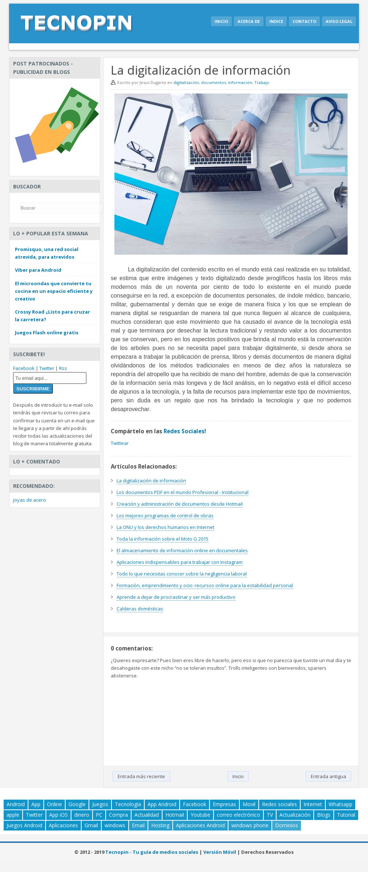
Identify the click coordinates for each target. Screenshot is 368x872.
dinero (81, 814)
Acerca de (249, 21)
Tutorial (346, 814)
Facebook (24, 368)
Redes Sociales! (185, 431)
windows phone (250, 825)
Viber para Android (38, 270)
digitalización (186, 82)
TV (270, 814)
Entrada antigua (328, 776)
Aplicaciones (63, 825)
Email (138, 825)
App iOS (58, 814)
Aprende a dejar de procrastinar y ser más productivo (176, 597)
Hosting (160, 825)
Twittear (120, 443)
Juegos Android (24, 825)
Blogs (323, 814)
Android (16, 804)
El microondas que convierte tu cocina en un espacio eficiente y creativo (54, 291)
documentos (213, 82)
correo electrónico (238, 814)
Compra (118, 814)
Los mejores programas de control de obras (165, 515)
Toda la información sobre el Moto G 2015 (162, 538)
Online (54, 804)
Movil (249, 804)
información (240, 82)
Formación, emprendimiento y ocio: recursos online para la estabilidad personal (205, 585)
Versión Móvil (219, 852)
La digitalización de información (151, 480)
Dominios (286, 825)
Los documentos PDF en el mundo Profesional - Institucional (182, 492)
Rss (63, 368)
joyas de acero (29, 500)
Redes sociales (279, 804)
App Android (162, 804)
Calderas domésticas (140, 608)
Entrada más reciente (141, 776)
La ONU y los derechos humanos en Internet (165, 527)
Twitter (46, 368)
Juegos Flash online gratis (46, 332)
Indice (276, 21)
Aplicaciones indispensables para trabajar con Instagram (180, 562)
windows (115, 825)
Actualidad (146, 814)
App (35, 804)
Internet (313, 804)
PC (99, 814)
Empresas (224, 804)
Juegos (100, 804)
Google (77, 804)
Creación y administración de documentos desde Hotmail (180, 504)
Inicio (221, 21)
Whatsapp (340, 804)
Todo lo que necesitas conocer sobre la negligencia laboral (182, 573)
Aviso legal (339, 21)
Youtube (200, 814)
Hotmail (174, 814)
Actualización (294, 814)
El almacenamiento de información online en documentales (182, 550)
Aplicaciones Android (200, 825)
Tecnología (128, 804)
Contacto (304, 21)
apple (13, 814)
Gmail (91, 825)
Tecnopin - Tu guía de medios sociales (151, 852)
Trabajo (261, 82)
